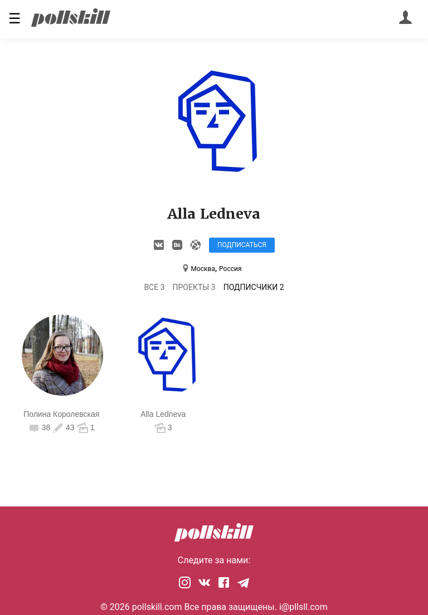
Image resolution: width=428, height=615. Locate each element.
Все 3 (154, 287)
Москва (203, 269)
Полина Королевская (61, 414)
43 (63, 427)
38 (40, 427)
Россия (230, 269)
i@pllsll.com (303, 607)
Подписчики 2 (253, 287)
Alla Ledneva (163, 414)
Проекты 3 (194, 287)
